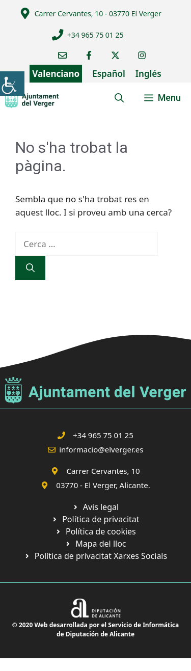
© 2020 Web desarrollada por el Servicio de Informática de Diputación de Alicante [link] (95, 629)
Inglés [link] (148, 73)
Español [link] (108, 73)
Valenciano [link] (55, 73)
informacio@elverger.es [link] (101, 449)
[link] (12, 83)
